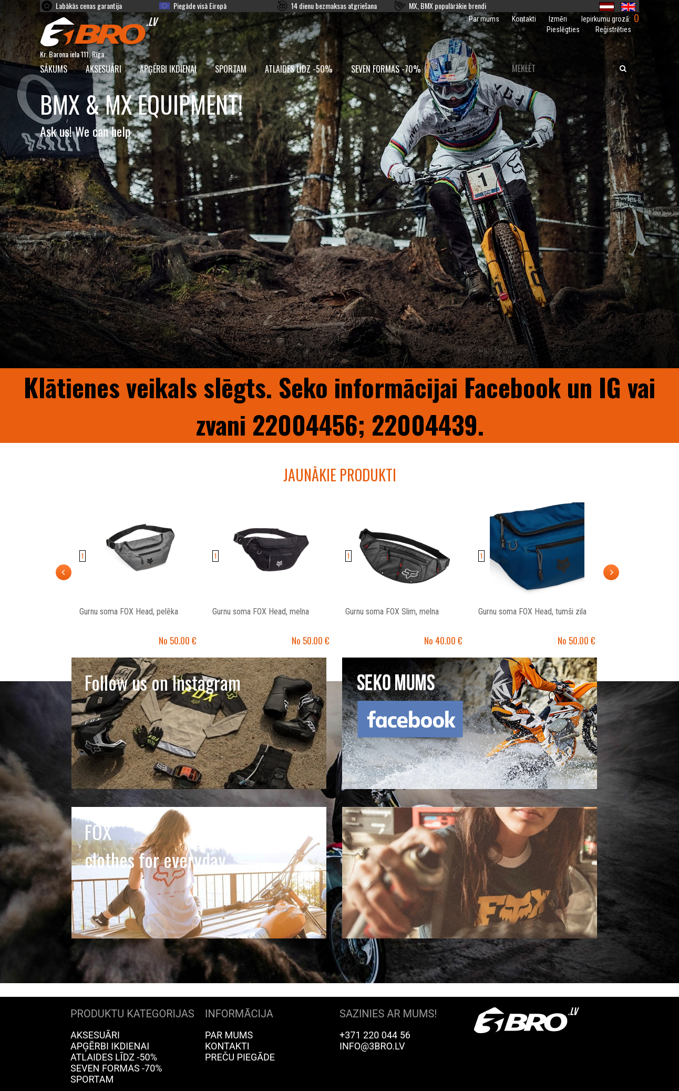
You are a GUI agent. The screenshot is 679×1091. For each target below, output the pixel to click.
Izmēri (558, 19)
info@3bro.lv (372, 1046)
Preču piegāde (240, 1057)
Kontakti (524, 19)
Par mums (484, 19)
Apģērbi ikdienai (168, 69)
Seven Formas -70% (386, 69)
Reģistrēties (613, 29)
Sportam (230, 69)
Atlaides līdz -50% (299, 69)
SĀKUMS (53, 69)
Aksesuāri (103, 69)
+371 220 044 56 (375, 1035)
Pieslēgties (563, 29)
